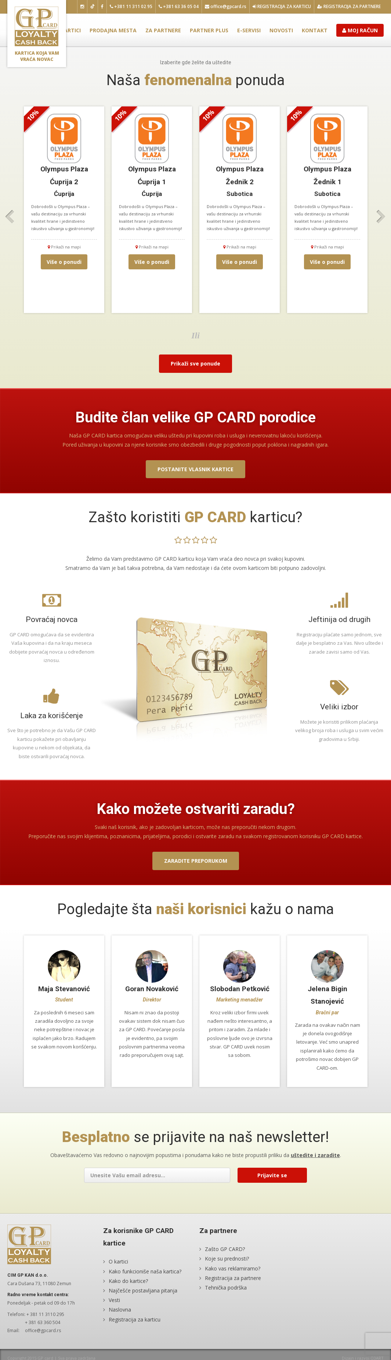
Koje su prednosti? (227, 1258)
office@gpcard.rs (225, 6)
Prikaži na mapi (64, 247)
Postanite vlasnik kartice (195, 469)
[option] (64, 209)
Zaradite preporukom (195, 860)
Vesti (114, 1300)
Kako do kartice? (128, 1280)
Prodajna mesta (113, 30)
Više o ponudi (64, 261)
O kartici (68, 30)
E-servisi (249, 30)
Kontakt (314, 30)
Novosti (281, 30)
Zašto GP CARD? (225, 1249)
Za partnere (163, 30)
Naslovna (120, 1309)
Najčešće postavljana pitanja (143, 1290)
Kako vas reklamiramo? (232, 1268)
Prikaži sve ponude (195, 363)
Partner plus (209, 30)
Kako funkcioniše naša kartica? (145, 1271)
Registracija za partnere (349, 6)
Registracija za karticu (282, 6)
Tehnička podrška (226, 1287)
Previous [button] (10, 217)
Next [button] (381, 217)
